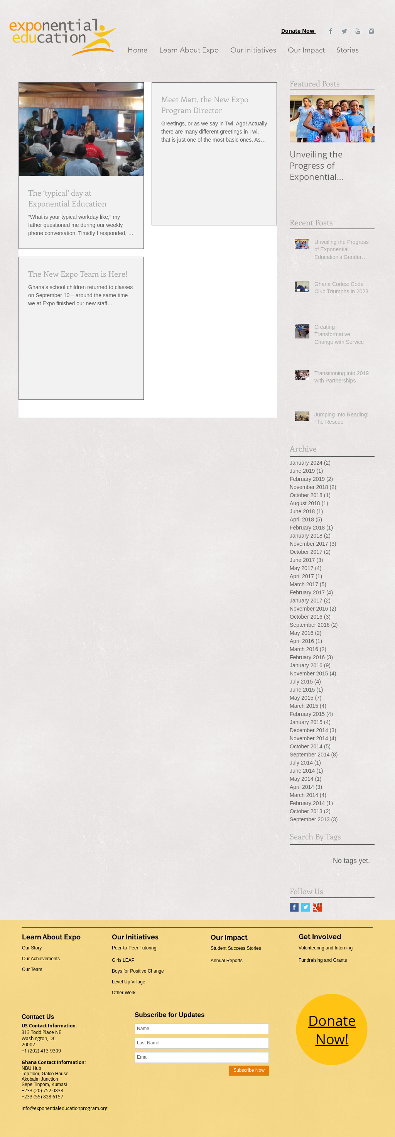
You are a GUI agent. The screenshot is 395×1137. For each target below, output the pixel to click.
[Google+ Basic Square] (317, 907)
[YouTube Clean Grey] (358, 31)
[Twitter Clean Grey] (344, 31)
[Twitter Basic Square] (305, 907)
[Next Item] (362, 119)
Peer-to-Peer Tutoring (134, 948)
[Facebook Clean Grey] (331, 31)
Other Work (123, 992)
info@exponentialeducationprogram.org (65, 1108)
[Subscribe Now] (249, 1071)
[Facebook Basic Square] (294, 907)
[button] (189, 50)
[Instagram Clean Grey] (371, 31)
